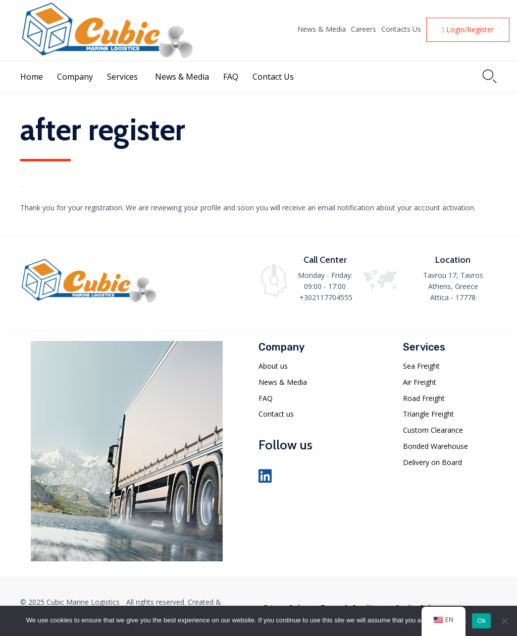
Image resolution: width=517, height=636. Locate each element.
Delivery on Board (432, 462)
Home (31, 76)
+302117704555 (325, 297)
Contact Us (273, 76)
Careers (363, 29)
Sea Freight (421, 366)
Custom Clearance (433, 430)
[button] (467, 30)
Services (122, 76)
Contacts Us (401, 29)
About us (273, 366)
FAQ (230, 76)
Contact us (276, 414)
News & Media (321, 29)
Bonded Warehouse (435, 446)
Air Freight (419, 382)
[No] (504, 621)
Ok (481, 620)
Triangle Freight (428, 414)
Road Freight (424, 398)
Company (75, 76)
